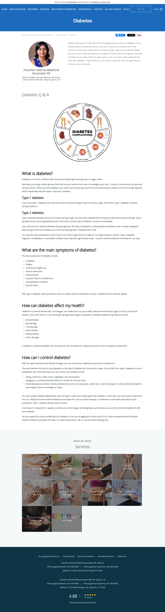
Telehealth (72, 2)
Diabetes (72, 35)
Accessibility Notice (105, 556)
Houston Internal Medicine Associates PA (37, 35)
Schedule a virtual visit (100, 2)
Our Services (61, 35)
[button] (161, 9)
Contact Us (121, 556)
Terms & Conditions (85, 556)
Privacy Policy (68, 556)
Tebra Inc (55, 556)
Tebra (94, 602)
